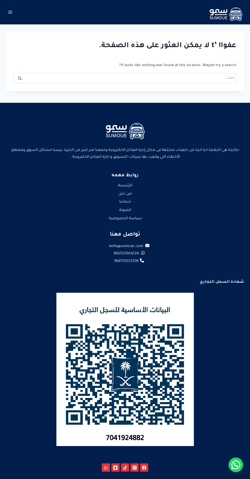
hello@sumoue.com (129, 246)
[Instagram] (134, 467)
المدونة (125, 210)
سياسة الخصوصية (125, 219)
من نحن (125, 194)
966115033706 (129, 261)
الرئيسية (125, 186)
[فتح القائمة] (10, 12)
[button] (236, 465)
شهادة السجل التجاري (222, 282)
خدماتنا (125, 202)
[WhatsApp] (106, 467)
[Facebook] (144, 467)
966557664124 (129, 254)
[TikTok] (125, 467)
